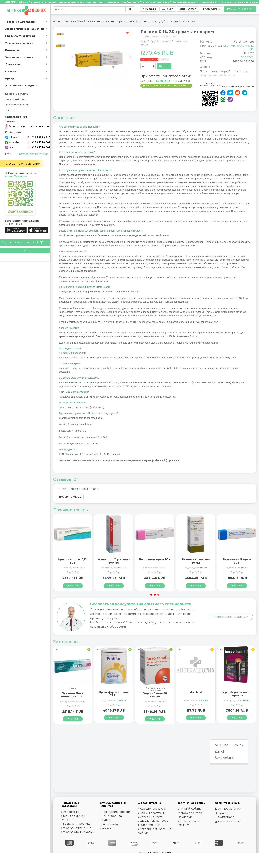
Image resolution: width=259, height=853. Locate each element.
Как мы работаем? (152, 813)
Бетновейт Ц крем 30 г (237, 561)
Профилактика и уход (20, 35)
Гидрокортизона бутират (217, 75)
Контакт (10, 110)
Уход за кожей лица (77, 828)
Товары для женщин (19, 43)
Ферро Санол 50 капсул (154, 695)
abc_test (196, 692)
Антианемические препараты (155, 689)
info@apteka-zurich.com (33, 154)
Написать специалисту (230, 616)
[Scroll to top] (25, 250)
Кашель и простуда (76, 823)
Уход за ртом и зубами (79, 832)
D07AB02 (247, 57)
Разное (74, 688)
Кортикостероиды (129, 21)
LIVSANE (10, 71)
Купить (164, 66)
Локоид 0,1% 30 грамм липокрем (171, 21)
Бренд (9, 78)
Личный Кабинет (190, 808)
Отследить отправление (22, 163)
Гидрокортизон (239, 71)
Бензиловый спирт (213, 71)
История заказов (190, 813)
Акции (106, 820)
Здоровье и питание (19, 57)
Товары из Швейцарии (20, 21)
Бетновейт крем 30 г (155, 559)
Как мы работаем (15, 99)
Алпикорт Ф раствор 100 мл (114, 561)
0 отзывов (164, 41)
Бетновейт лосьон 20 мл (196, 561)
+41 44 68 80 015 (39, 126)
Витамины (12, 50)
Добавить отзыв (70, 496)
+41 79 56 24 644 (39, 137)
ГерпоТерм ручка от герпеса (237, 694)
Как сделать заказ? (153, 808)
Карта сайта (109, 824)
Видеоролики (150, 825)
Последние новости (17, 104)
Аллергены (71, 811)
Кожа (105, 21)
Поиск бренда (111, 816)
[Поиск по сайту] (130, 9)
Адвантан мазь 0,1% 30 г (73, 561)
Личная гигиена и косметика (24, 28)
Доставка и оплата (16, 94)
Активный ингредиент (22, 85)
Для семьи (12, 64)
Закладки (185, 817)
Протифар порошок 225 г (114, 694)
